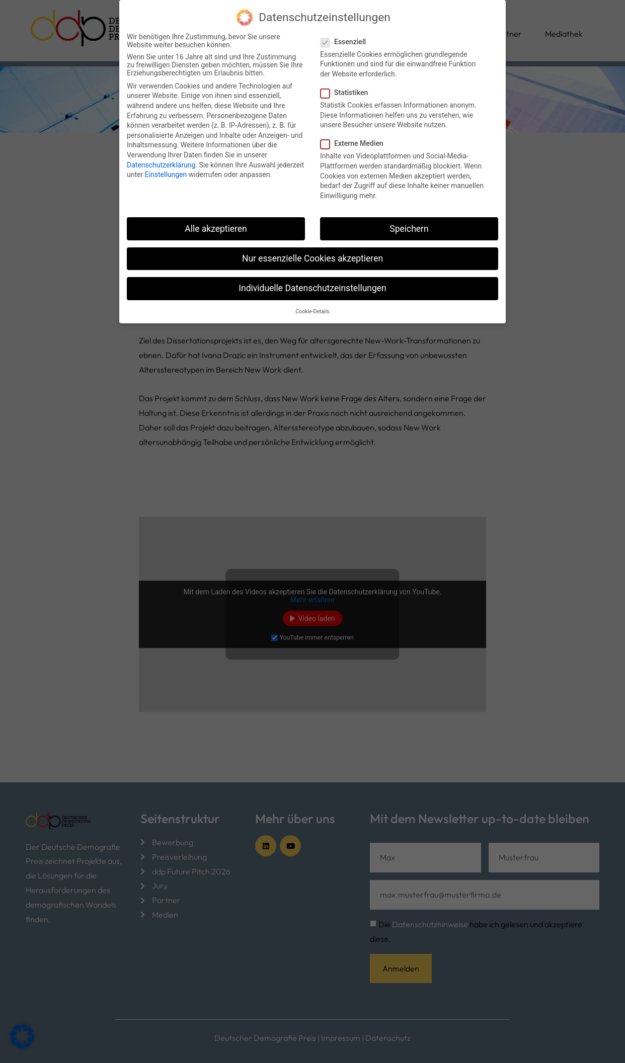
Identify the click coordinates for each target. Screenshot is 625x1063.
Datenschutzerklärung (161, 164)
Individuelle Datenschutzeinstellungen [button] (312, 287)
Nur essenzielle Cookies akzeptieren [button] (312, 257)
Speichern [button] (408, 228)
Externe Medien (355, 143)
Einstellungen (166, 174)
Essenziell (346, 41)
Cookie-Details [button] (312, 311)
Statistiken (347, 91)
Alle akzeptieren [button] (216, 228)
